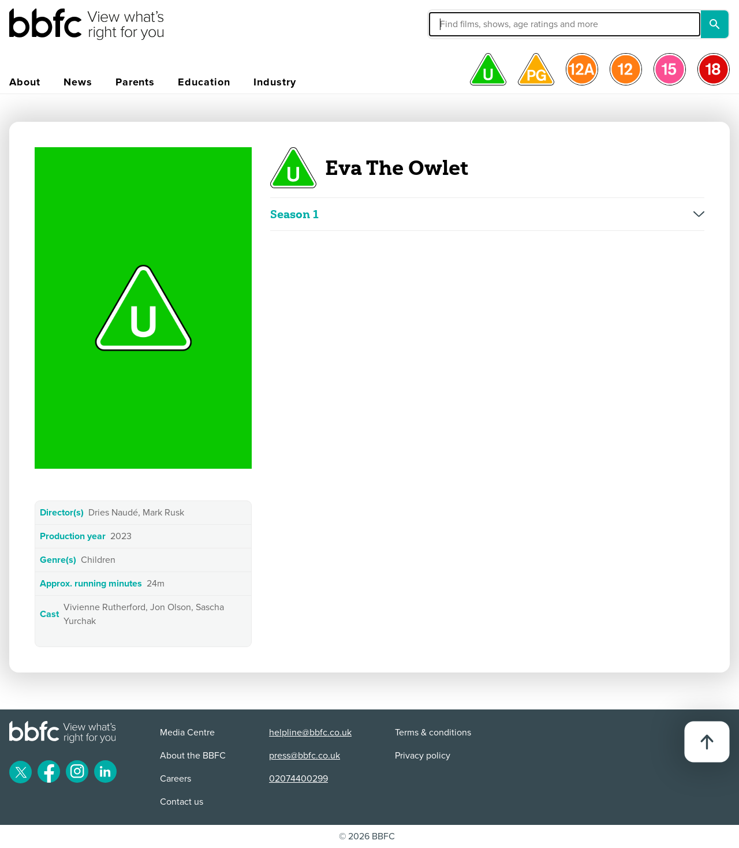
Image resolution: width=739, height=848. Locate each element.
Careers (175, 779)
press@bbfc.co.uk (304, 755)
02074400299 (298, 779)
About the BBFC (193, 755)
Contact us (181, 802)
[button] (477, 24)
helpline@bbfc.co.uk (310, 732)
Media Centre (187, 732)
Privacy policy (422, 755)
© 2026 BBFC (367, 836)
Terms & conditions (433, 732)
